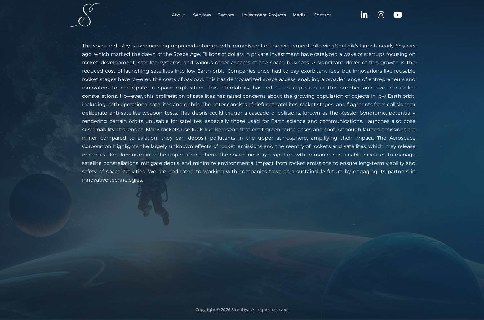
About (147, 15)
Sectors (195, 15)
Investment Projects (233, 15)
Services (171, 15)
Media (268, 15)
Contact (291, 15)
